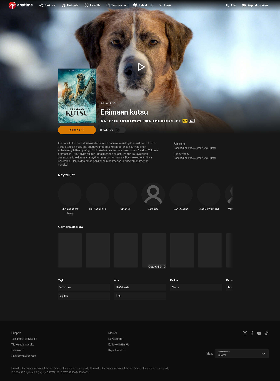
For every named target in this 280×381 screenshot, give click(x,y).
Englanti (187, 148)
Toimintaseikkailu (162, 120)
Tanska (178, 148)
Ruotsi (212, 148)
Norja (205, 148)
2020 (103, 120)
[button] (164, 5)
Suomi (197, 148)
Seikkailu (125, 120)
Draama (137, 120)
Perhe (146, 120)
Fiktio (177, 120)
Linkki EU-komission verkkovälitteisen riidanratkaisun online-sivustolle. (50, 368)
